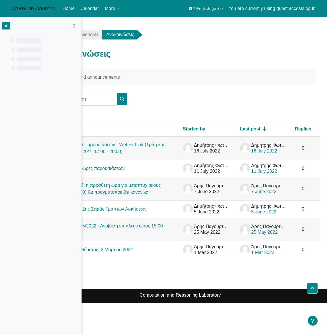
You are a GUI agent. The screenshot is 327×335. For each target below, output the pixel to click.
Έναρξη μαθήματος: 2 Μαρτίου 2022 (138, 279)
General (138, 34)
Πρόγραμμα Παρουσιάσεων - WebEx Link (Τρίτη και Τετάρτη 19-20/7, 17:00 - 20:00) (138, 151)
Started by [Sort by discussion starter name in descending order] (194, 128)
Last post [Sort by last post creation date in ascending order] (250, 128)
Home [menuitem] (69, 8)
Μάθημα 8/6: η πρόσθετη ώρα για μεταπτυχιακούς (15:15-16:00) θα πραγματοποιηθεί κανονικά (137, 202)
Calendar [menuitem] (89, 8)
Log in (309, 8)
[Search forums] (134, 99)
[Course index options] (74, 26)
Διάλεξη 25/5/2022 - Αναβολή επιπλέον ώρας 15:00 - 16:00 (136, 255)
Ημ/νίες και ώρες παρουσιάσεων (140, 175)
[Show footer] (313, 321)
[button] (206, 8)
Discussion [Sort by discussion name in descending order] (107, 128)
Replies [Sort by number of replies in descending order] (303, 128)
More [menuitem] (110, 8)
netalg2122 (103, 34)
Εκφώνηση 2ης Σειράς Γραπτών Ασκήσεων (139, 232)
